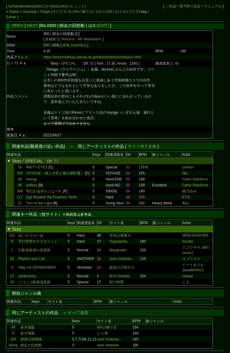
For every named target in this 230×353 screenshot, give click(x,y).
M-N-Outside (119, 276)
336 (20, 173)
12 (117, 12)
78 (20, 167)
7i (64, 12)
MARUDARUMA (195, 235)
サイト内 (136, 146)
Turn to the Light (39, 203)
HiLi (185, 173)
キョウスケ (191, 259)
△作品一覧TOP (177, 6)
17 (131, 12)
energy (31, 179)
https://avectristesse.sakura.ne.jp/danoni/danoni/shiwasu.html (92, 57)
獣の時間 (116, 282)
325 (13, 339)
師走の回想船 (31, 345)
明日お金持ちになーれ (44, 191)
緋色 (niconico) (75, 45)
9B (83, 12)
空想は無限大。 (121, 235)
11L (99, 12)
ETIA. (186, 197)
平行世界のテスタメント (38, 241)
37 (13, 333)
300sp (13, 345)
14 (124, 12)
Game (14, 12)
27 (12, 276)
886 (46, 45)
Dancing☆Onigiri (37, 12)
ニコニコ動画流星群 (34, 282)
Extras (11, 17)
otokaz (187, 276)
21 (20, 203)
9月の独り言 (107, 327)
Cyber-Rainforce (195, 179)
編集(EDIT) (98, 25)
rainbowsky (27, 276)
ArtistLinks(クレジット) (67, 6)
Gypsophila (118, 241)
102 (12, 235)
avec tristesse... (121, 259)
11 (91, 12)
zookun (188, 167)
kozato (187, 241)
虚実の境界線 (31, 339)
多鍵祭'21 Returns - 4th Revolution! (73, 39)
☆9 (175, 63)
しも (186, 282)
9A (76, 12)
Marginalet (117, 250)
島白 (185, 203)
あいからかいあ (30, 235)
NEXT (32, 25)
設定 (197, 6)
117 (20, 197)
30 (12, 282)
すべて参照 (78, 312)
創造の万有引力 (121, 267)
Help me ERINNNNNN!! (37, 267)
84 (20, 179)
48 (20, 185)
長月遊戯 (27, 327)
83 (12, 259)
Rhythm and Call (31, 259)
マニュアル (213, 6)
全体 (152, 146)
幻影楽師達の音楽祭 (34, 250)
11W (108, 12)
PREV (17, 25)
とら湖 (102, 333)
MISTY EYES (37, 167)
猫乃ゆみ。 (191, 191)
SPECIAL (68, 63)
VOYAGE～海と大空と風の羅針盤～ (55, 173)
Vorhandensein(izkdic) (26, 6)
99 (13, 327)
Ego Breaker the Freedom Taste (51, 197)
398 (20, 191)
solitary (31, 185)
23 (138, 12)
